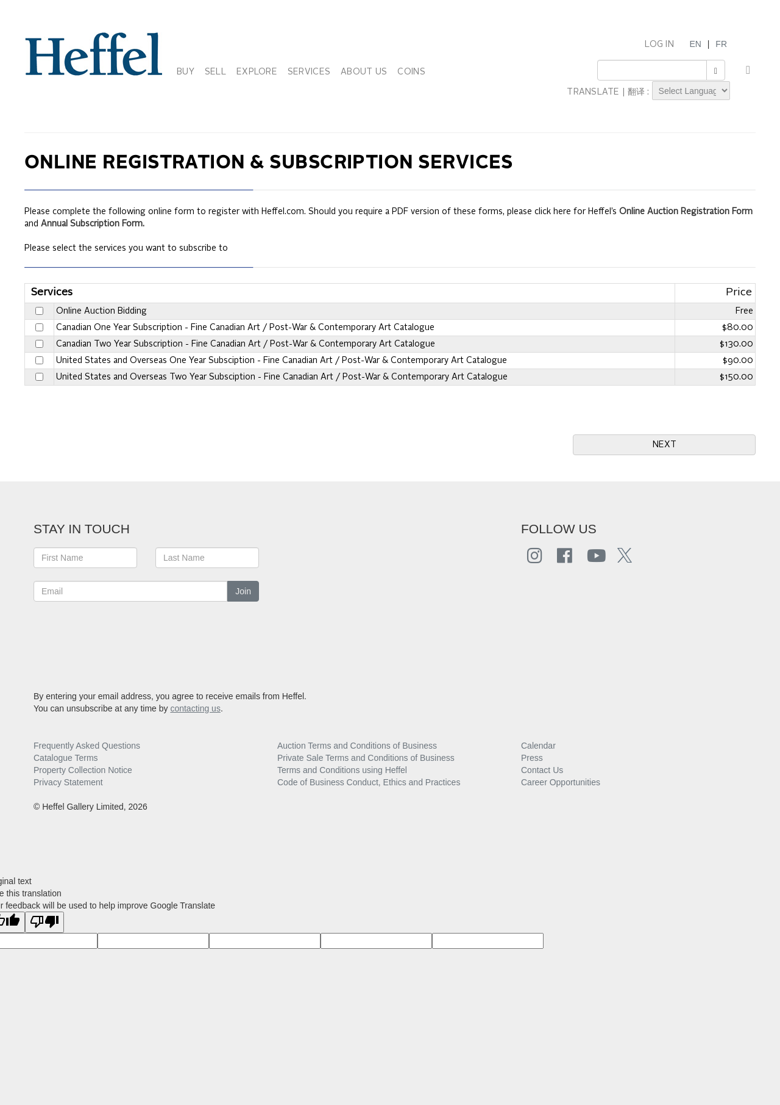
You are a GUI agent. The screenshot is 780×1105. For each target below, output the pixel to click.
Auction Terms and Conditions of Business (357, 745)
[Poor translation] (44, 922)
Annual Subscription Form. (92, 224)
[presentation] (126, 638)
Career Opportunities (560, 782)
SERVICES (309, 72)
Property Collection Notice (83, 770)
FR (721, 44)
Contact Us (542, 770)
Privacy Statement (68, 782)
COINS (411, 72)
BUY (185, 72)
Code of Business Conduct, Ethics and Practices (368, 782)
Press (532, 758)
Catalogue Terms (66, 758)
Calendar (538, 745)
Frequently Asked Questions (87, 745)
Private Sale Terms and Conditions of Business (366, 758)
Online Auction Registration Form (686, 211)
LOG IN (659, 44)
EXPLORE (256, 72)
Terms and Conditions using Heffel (342, 770)
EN (695, 44)
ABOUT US (364, 72)
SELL (215, 72)
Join (243, 591)
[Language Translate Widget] (691, 90)
